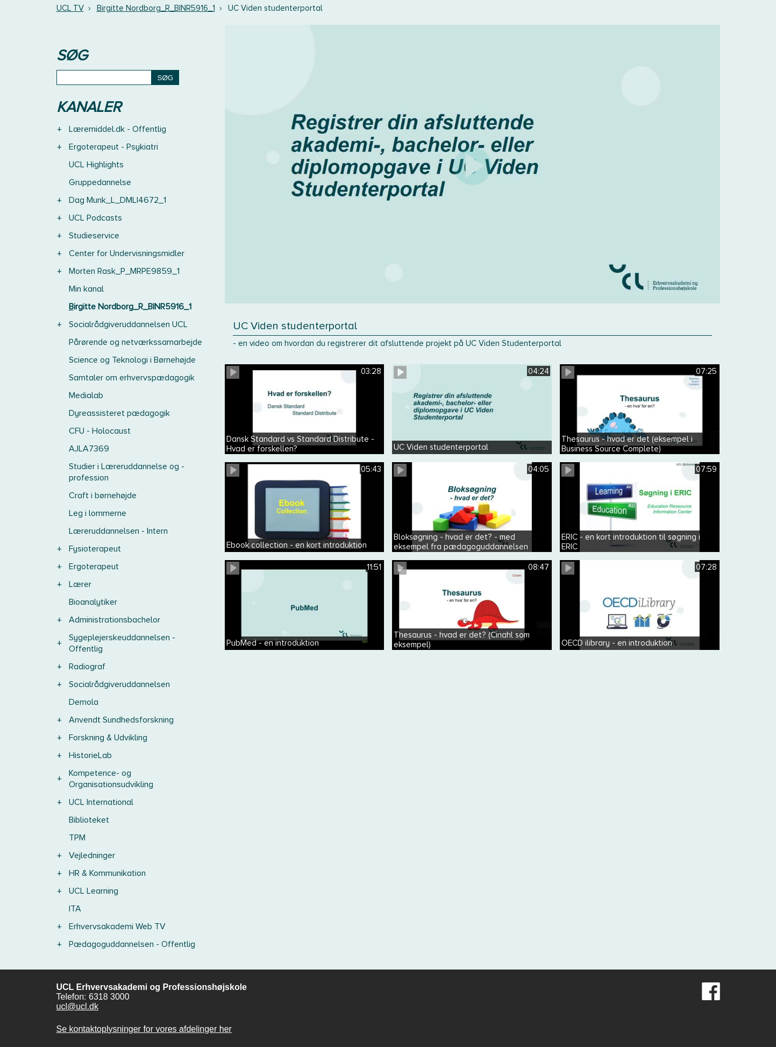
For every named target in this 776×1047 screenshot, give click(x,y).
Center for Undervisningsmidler (126, 253)
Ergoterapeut (94, 566)
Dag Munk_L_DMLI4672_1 (117, 200)
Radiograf (87, 666)
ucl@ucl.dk (77, 1006)
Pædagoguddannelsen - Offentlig (132, 944)
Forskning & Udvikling (108, 737)
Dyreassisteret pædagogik (119, 413)
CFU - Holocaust (100, 431)
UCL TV (70, 8)
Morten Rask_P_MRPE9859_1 (124, 271)
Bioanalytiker (93, 602)
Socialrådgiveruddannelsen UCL (128, 324)
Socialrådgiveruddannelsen (119, 684)
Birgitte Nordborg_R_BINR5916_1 (156, 8)
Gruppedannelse (100, 182)
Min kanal (86, 289)
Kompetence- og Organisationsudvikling (111, 779)
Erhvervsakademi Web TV (117, 926)
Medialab (86, 395)
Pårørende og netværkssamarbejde (135, 342)
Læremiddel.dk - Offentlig (117, 129)
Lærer (80, 584)
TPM (77, 837)
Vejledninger (92, 855)
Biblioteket (89, 820)
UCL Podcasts (95, 218)
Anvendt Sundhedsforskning (121, 719)
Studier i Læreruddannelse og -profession (126, 472)
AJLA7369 (89, 448)
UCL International (101, 802)
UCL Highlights (96, 164)
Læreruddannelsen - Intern (118, 531)
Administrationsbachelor (114, 619)
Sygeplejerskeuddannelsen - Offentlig (122, 643)
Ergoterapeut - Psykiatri (113, 147)
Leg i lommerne (97, 513)
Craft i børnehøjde (103, 495)
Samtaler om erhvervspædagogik (132, 377)
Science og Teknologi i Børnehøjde (132, 360)
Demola (83, 702)
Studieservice (94, 235)
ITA (75, 908)
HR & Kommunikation (107, 873)
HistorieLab (90, 755)
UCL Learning (93, 891)
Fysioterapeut (95, 548)
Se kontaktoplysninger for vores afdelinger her (144, 1029)
